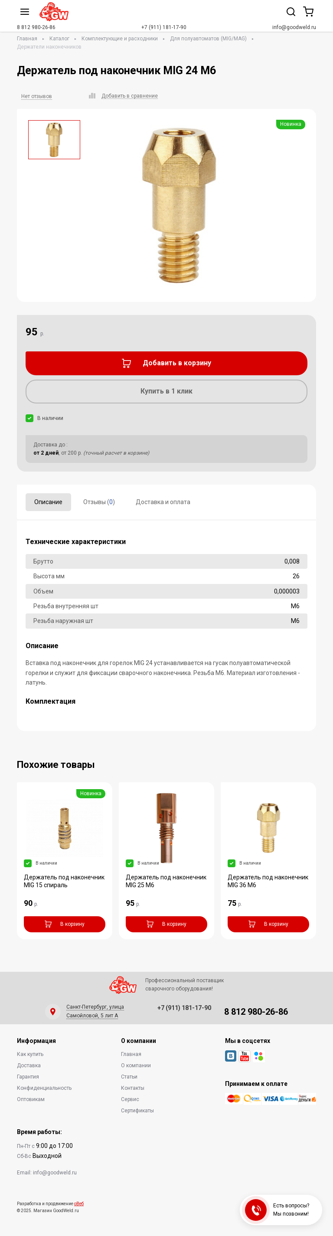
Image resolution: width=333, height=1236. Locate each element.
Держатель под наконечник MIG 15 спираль (64, 881)
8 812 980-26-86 (36, 27)
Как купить (30, 1054)
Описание (48, 501)
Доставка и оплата (163, 501)
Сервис (130, 1099)
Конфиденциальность (44, 1088)
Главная (27, 39)
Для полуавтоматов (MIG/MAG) (208, 39)
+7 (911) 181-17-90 (163, 27)
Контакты (132, 1088)
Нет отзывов (36, 96)
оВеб (79, 1203)
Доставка (29, 1065)
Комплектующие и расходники (120, 39)
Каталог (59, 39)
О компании (136, 1065)
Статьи (129, 1077)
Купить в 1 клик (166, 391)
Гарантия (28, 1077)
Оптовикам (31, 1099)
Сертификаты (137, 1111)
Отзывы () (99, 502)
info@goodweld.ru (294, 27)
